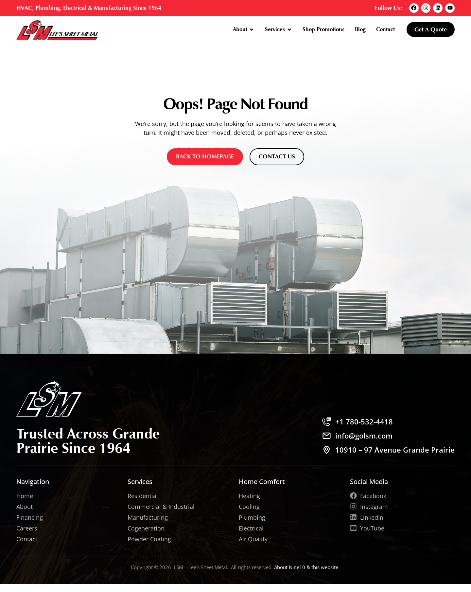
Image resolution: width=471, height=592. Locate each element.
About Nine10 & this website (306, 567)
